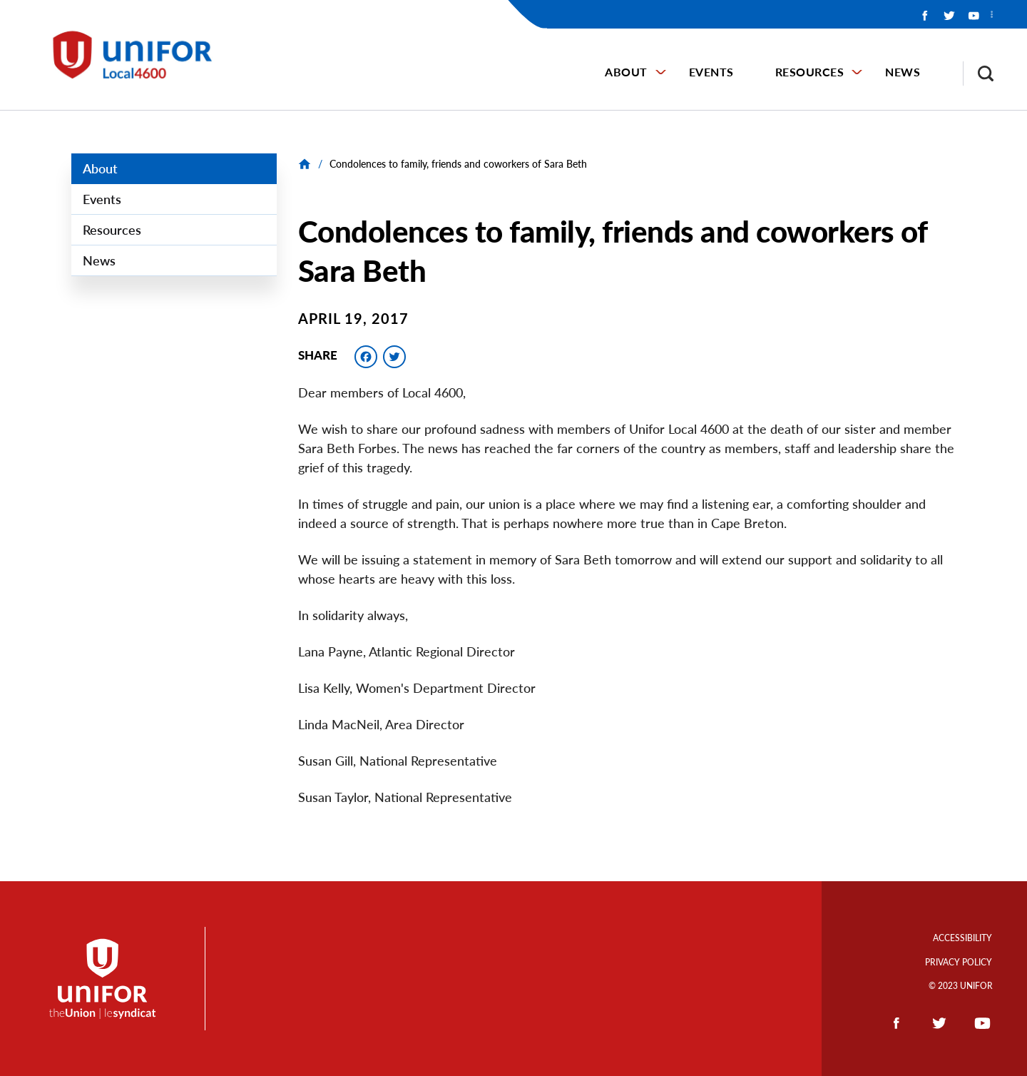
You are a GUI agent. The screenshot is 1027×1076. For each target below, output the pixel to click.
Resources (809, 71)
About (626, 71)
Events (711, 71)
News (902, 71)
